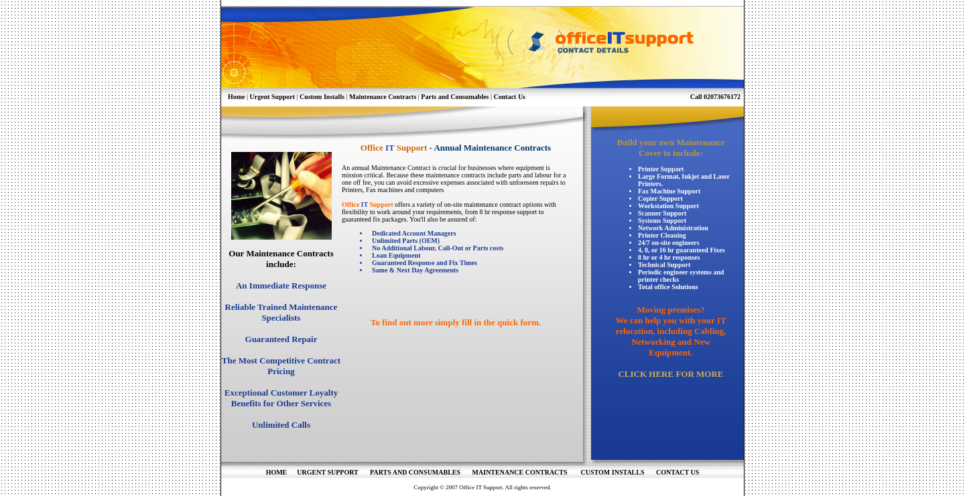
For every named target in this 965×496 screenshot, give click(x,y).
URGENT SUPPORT (328, 472)
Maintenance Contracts (382, 96)
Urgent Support (273, 96)
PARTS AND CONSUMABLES (416, 472)
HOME (276, 472)
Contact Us (510, 96)
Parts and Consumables (455, 96)
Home (236, 96)
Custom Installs (322, 96)
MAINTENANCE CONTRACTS (523, 472)
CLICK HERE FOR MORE (670, 374)
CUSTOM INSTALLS (610, 472)
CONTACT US (677, 472)
